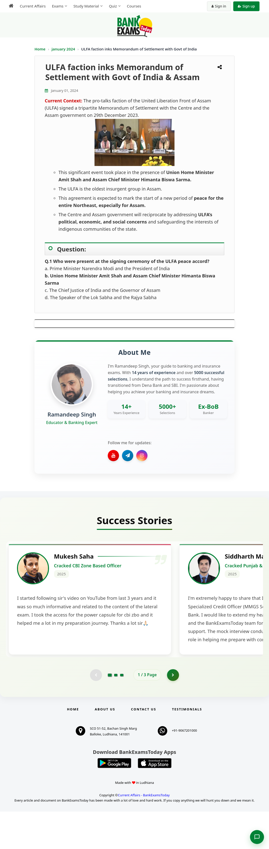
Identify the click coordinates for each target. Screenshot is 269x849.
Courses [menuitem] (133, 5)
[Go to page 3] (122, 712)
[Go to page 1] (110, 712)
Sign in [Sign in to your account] (219, 6)
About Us (105, 746)
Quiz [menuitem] (112, 5)
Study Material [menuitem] (85, 5)
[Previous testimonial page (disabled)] (96, 712)
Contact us (143, 746)
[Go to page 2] (116, 712)
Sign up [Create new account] (247, 6)
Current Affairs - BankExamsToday (144, 832)
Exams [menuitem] (56, 5)
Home (40, 48)
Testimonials (187, 746)
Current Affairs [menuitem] (32, 5)
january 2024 (64, 48)
